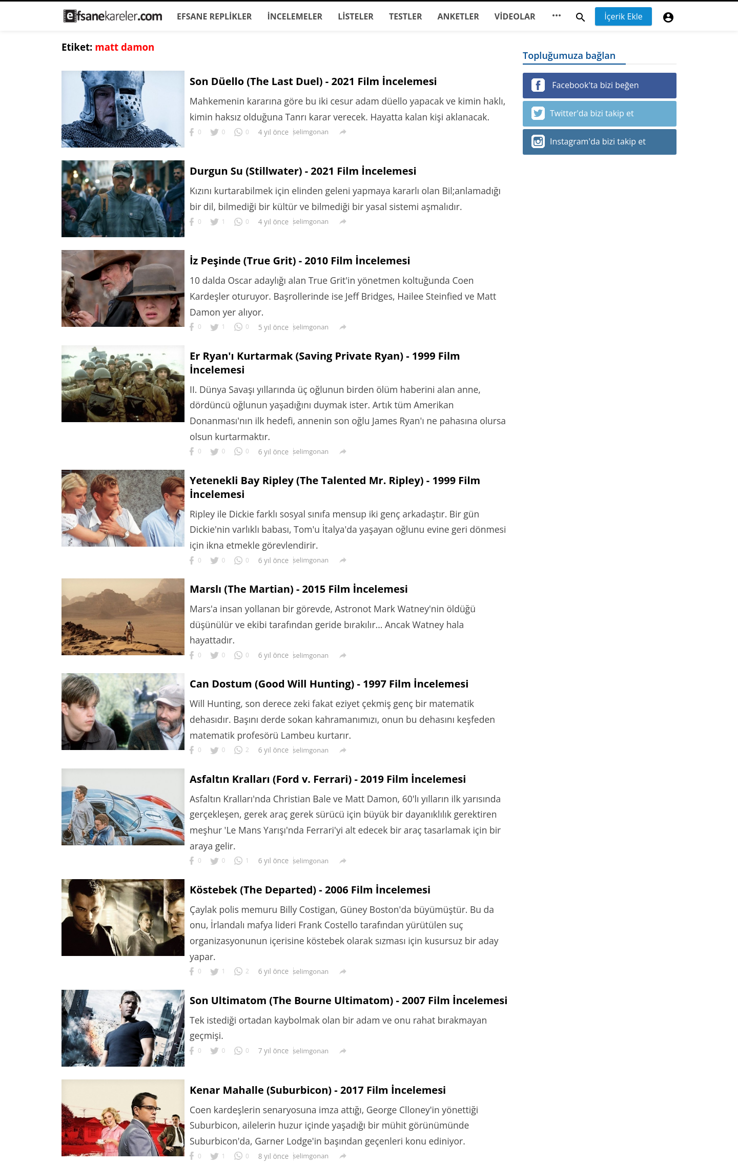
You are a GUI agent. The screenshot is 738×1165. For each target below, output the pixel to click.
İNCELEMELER (294, 16)
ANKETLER (458, 16)
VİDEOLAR (515, 16)
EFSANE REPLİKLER (214, 16)
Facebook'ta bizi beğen (585, 85)
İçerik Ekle (623, 16)
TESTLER (405, 16)
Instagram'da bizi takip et (588, 141)
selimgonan (311, 132)
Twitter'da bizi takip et (582, 113)
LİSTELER (356, 16)
